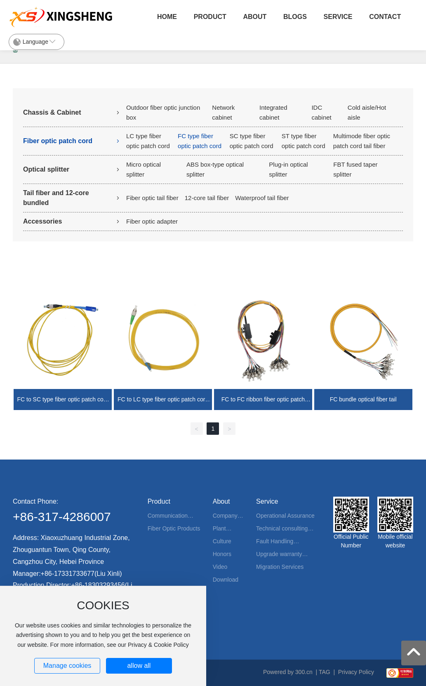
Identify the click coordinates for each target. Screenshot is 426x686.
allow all (139, 665)
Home (167, 16)
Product (210, 16)
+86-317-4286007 (62, 516)
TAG (324, 672)
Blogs (295, 16)
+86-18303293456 (98, 585)
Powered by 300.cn (288, 672)
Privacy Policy (356, 672)
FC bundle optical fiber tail (363, 399)
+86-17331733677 (67, 573)
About (254, 16)
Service (338, 16)
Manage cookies (67, 665)
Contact (385, 16)
